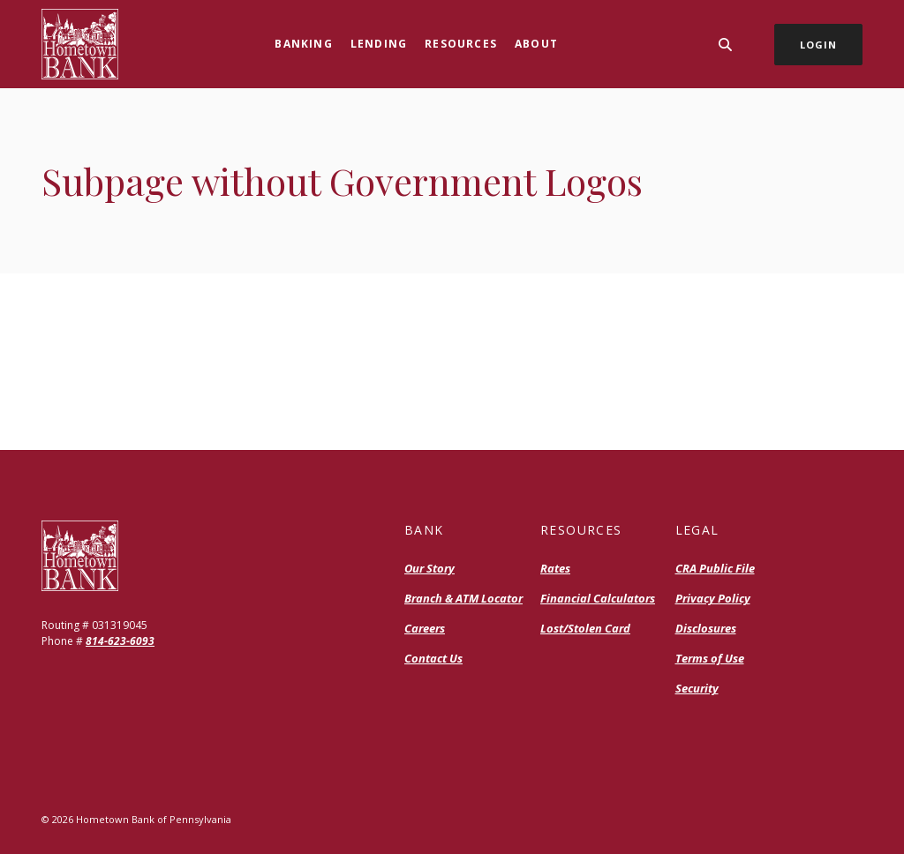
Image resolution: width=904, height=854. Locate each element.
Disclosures (705, 628)
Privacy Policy (712, 598)
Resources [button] (461, 43)
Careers (424, 628)
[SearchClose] (725, 44)
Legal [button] (697, 529)
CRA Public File (715, 568)
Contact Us (433, 658)
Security (697, 688)
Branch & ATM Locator (463, 598)
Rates (555, 568)
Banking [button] (303, 43)
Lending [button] (378, 43)
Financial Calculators (597, 598)
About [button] (536, 43)
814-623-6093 (120, 640)
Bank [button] (424, 529)
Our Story (429, 568)
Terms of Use (709, 658)
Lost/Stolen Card (585, 628)
